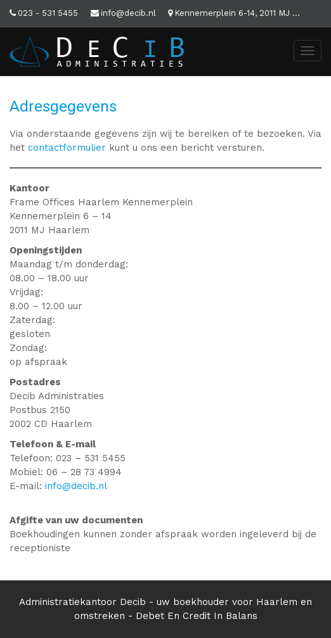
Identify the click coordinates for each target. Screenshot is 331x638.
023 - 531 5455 (48, 13)
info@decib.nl (128, 13)
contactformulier (67, 147)
